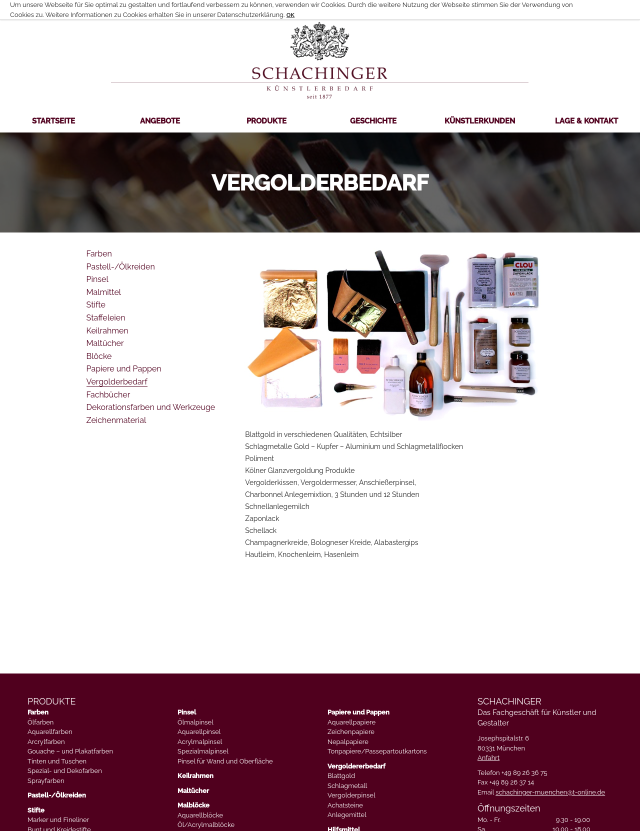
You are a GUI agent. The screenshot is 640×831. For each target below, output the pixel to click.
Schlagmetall (347, 786)
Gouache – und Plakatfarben (70, 751)
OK (290, 15)
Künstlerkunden (479, 121)
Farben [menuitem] (99, 253)
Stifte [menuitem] (96, 305)
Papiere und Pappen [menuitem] (124, 369)
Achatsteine (345, 805)
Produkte (266, 121)
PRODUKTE (52, 701)
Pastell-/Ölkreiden (57, 795)
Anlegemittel (347, 814)
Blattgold (341, 776)
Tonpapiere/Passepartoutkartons (377, 751)
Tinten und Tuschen (57, 761)
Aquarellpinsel (199, 732)
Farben (38, 712)
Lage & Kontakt (586, 121)
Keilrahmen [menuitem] (107, 331)
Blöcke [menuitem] (99, 356)
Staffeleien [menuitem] (106, 317)
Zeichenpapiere (351, 732)
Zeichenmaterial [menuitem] (116, 420)
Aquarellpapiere (352, 722)
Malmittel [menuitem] (104, 292)
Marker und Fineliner (58, 820)
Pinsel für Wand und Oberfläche (225, 761)
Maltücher (193, 790)
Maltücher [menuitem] (105, 343)
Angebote (160, 121)
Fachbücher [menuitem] (108, 395)
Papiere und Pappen (359, 712)
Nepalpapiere (348, 742)
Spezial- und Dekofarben (65, 770)
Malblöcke (194, 805)
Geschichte (373, 121)
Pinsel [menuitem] (97, 279)
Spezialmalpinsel (203, 751)
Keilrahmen (196, 776)
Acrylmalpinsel (200, 742)
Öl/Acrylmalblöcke (206, 824)
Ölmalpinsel (196, 722)
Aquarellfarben (50, 732)
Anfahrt (489, 758)
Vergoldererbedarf (357, 766)
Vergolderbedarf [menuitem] (117, 381)
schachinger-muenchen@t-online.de (550, 792)
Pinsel (187, 712)
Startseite (53, 121)
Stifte (36, 810)
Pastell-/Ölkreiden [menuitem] (120, 267)
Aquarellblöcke (200, 815)
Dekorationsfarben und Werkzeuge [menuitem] (151, 407)
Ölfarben (41, 722)
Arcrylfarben (46, 742)
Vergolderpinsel (351, 795)
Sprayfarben (46, 780)
